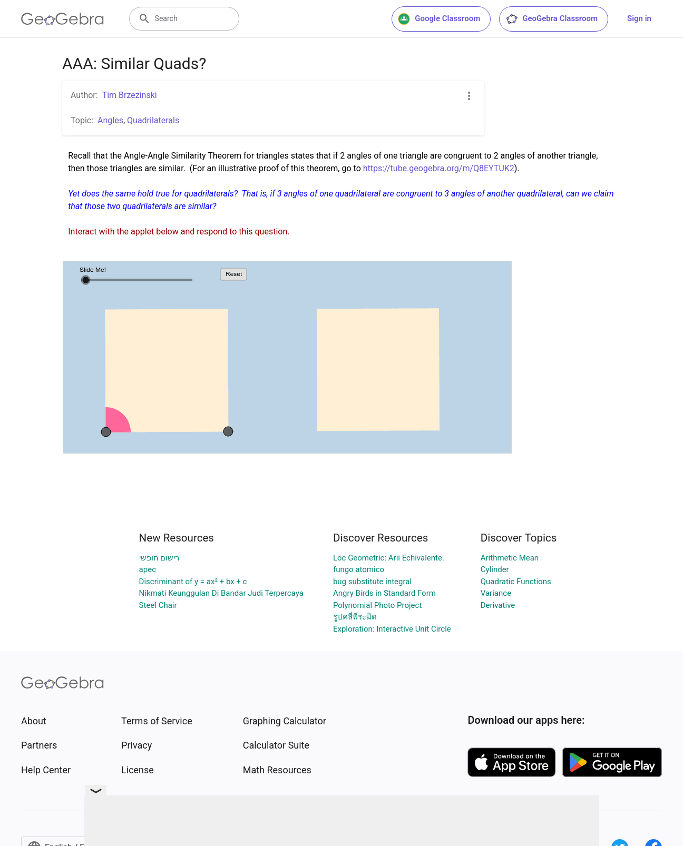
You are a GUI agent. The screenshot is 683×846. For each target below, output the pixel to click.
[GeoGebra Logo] (62, 19)
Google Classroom (439, 19)
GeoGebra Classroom (551, 19)
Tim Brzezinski (129, 95)
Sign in (639, 18)
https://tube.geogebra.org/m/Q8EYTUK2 (438, 168)
